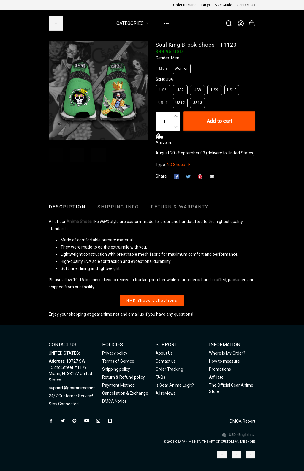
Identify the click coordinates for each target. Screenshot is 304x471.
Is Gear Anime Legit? (175, 385)
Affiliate (216, 377)
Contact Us (246, 5)
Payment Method (118, 385)
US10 (232, 90)
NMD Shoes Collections (152, 300)
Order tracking (185, 5)
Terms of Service (118, 361)
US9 (214, 90)
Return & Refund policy (123, 377)
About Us (164, 353)
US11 (163, 103)
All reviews (166, 393)
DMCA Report (242, 421)
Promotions (220, 369)
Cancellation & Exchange (125, 393)
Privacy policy (114, 353)
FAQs (205, 5)
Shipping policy (116, 369)
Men (175, 58)
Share (161, 176)
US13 (197, 103)
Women (182, 69)
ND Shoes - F (178, 164)
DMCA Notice (114, 401)
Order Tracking (169, 369)
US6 (169, 79)
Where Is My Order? (227, 353)
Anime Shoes (79, 221)
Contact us (166, 361)
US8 (197, 90)
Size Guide (223, 5)
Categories (133, 23)
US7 (180, 90)
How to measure (224, 361)
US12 (180, 103)
